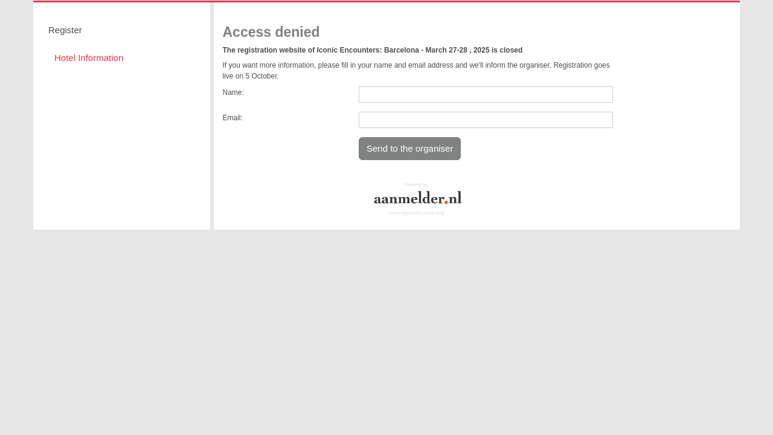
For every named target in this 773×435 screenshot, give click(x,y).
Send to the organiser (410, 148)
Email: (233, 118)
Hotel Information (88, 58)
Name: (233, 92)
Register (65, 30)
